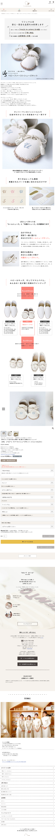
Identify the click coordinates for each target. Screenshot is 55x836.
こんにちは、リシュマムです (6, 816)
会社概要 (3, 821)
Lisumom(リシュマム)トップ (6, 13)
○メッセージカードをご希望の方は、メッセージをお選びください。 (15, 508)
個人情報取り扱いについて (6, 791)
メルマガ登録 (3, 809)
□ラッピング (4, 501)
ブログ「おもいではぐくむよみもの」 (8, 818)
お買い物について (4, 786)
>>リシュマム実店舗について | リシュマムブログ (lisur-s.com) (14, 761)
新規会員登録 (3, 806)
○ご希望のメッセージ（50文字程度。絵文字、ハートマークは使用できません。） (17, 515)
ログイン (3, 801)
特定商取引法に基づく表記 (6, 794)
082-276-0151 (29, 648)
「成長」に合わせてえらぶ (6, 773)
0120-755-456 (29, 641)
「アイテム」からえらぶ (6, 779)
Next (51, 409)
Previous (3, 409)
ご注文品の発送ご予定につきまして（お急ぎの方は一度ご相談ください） (16, 493)
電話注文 (50, 3)
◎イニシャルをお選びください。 (8, 486)
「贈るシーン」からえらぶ (6, 771)
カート (53, 3)
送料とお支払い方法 (5, 788)
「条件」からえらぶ (5, 776)
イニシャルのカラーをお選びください (9, 479)
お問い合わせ (3, 824)
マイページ (3, 803)
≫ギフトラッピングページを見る (8, 454)
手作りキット (13, 13)
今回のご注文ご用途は (6, 523)
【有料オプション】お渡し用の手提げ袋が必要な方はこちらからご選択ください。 (14, 466)
